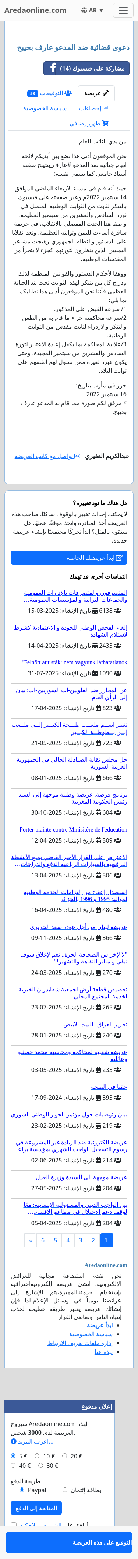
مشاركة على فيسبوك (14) (84, 68)
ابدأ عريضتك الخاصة (95, 579)
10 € (49, 1477)
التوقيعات (49, 93)
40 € (25, 1487)
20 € (76, 1477)
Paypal (37, 1511)
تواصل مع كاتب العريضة (48, 456)
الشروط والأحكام (40, 1546)
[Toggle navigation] (123, 10)
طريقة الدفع (25, 1502)
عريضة (96, 93)
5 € (23, 1477)
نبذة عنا (104, 1373)
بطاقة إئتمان (86, 1511)
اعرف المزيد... (32, 1463)
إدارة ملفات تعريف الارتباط (80, 1364)
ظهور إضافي (89, 123)
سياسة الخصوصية (45, 108)
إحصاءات (94, 108)
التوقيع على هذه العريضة (99, 489)
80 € (52, 1487)
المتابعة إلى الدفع (36, 1529)
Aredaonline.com (35, 10)
